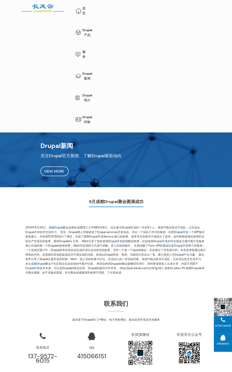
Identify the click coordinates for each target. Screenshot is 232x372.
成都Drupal (56, 131)
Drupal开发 (32, 135)
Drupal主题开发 (191, 345)
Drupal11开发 (190, 323)
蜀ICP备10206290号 (163, 365)
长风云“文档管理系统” (93, 308)
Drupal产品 (116, 8)
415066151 (91, 260)
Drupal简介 (193, 8)
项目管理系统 (93, 315)
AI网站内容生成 (92, 361)
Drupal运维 (142, 308)
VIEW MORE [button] (54, 74)
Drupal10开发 (190, 330)
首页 (92, 8)
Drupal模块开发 (191, 338)
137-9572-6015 (42, 262)
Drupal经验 (145, 25)
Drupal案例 (164, 8)
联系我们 (141, 323)
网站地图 (74, 361)
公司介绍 (141, 315)
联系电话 (42, 251)
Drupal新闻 (142, 338)
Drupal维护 (41, 361)
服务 (140, 8)
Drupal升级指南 (191, 308)
